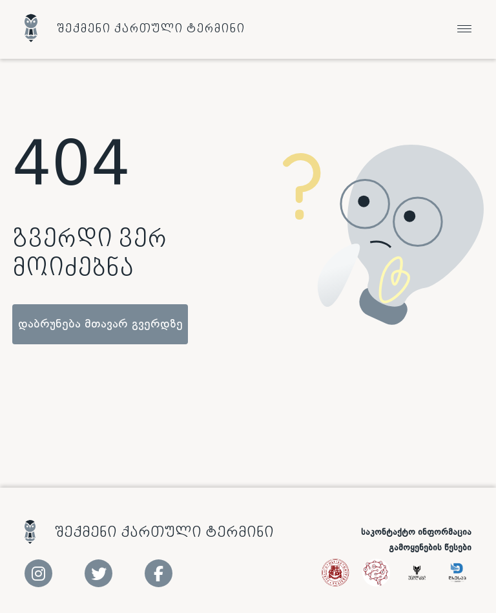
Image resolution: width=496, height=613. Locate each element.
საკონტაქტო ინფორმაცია (416, 532)
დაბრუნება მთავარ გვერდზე (100, 324)
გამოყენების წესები (430, 547)
